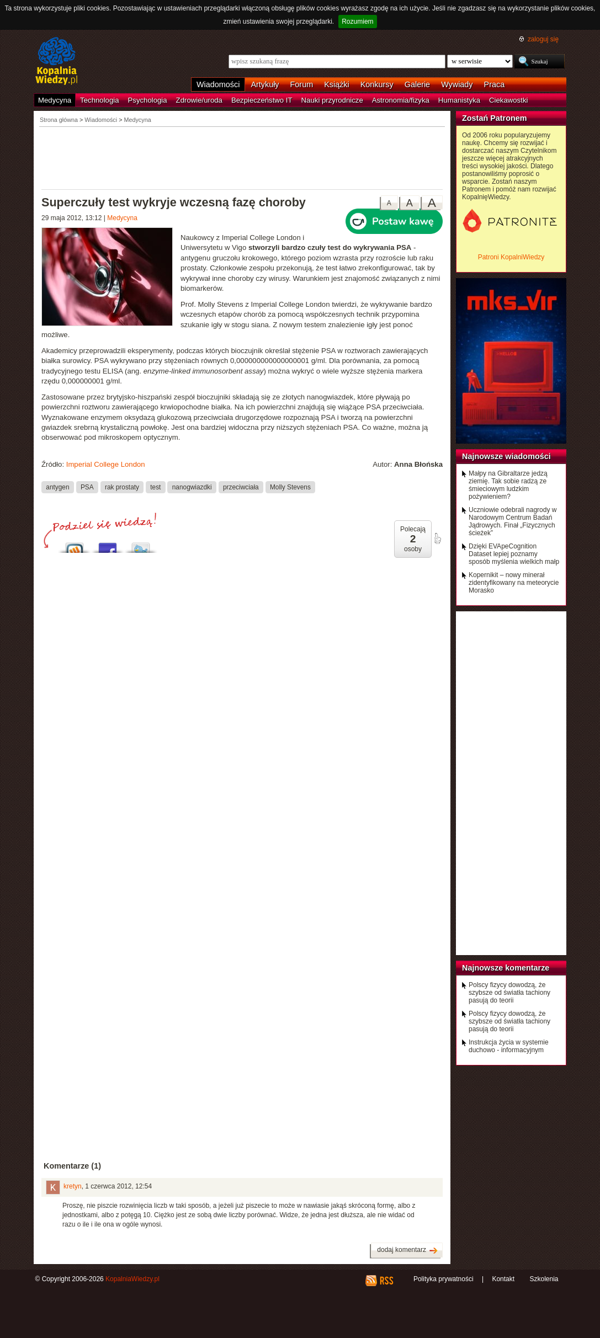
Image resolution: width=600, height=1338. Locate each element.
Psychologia (147, 100)
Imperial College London (105, 464)
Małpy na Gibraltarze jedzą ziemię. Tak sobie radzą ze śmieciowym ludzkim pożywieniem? (508, 485)
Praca (494, 84)
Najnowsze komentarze (505, 967)
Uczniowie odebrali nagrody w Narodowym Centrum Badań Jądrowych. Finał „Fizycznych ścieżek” (512, 521)
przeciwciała (241, 487)
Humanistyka (459, 100)
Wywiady (456, 84)
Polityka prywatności (443, 1279)
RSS (386, 1280)
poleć (437, 538)
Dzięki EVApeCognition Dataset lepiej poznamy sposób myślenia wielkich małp (514, 554)
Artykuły (265, 84)
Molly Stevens (290, 487)
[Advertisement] (242, 157)
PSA (87, 487)
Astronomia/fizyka (400, 100)
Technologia (99, 100)
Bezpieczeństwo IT (262, 100)
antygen (57, 487)
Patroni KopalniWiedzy (511, 257)
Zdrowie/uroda (199, 100)
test (155, 487)
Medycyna (54, 100)
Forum (302, 84)
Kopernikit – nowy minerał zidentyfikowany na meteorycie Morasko (514, 582)
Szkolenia (543, 1279)
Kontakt (503, 1279)
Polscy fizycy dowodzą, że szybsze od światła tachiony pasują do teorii (509, 992)
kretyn (72, 1186)
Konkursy (377, 84)
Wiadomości (218, 84)
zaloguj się (543, 39)
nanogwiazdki (192, 487)
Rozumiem (357, 21)
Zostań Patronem (494, 118)
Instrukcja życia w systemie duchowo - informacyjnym (509, 1046)
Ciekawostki (508, 100)
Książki (336, 84)
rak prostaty (122, 487)
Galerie (417, 84)
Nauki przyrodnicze (332, 100)
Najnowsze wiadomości (506, 456)
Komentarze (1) (72, 1165)
